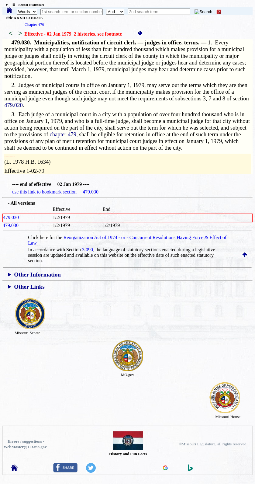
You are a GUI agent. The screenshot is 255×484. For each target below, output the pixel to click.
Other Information (37, 274)
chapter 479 (63, 134)
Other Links (29, 287)
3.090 (87, 249)
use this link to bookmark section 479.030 (55, 191)
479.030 (11, 217)
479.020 (13, 105)
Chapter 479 (34, 24)
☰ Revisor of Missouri (26, 4)
